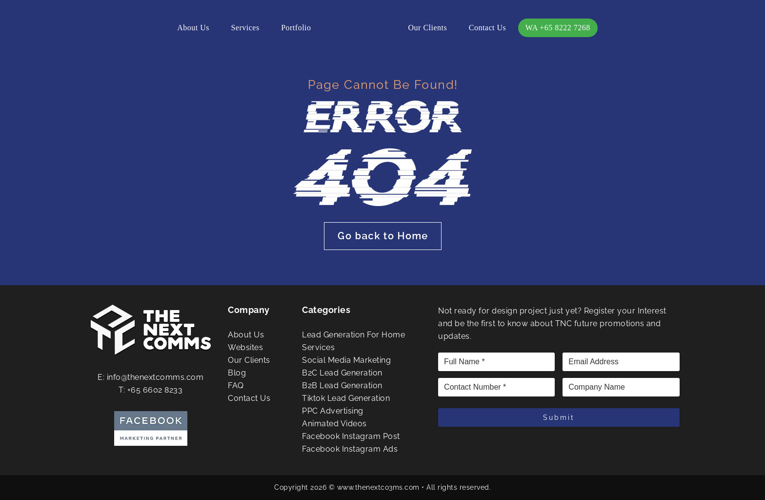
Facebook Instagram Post (351, 436)
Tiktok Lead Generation (346, 398)
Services (245, 27)
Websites (245, 347)
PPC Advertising (332, 411)
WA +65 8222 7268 (557, 27)
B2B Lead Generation (342, 385)
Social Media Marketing (346, 360)
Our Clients (427, 27)
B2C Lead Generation (342, 372)
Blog (237, 372)
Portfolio (296, 27)
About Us (193, 27)
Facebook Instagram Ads (350, 449)
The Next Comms (359, 29)
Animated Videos (334, 423)
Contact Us (487, 27)
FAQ (236, 385)
